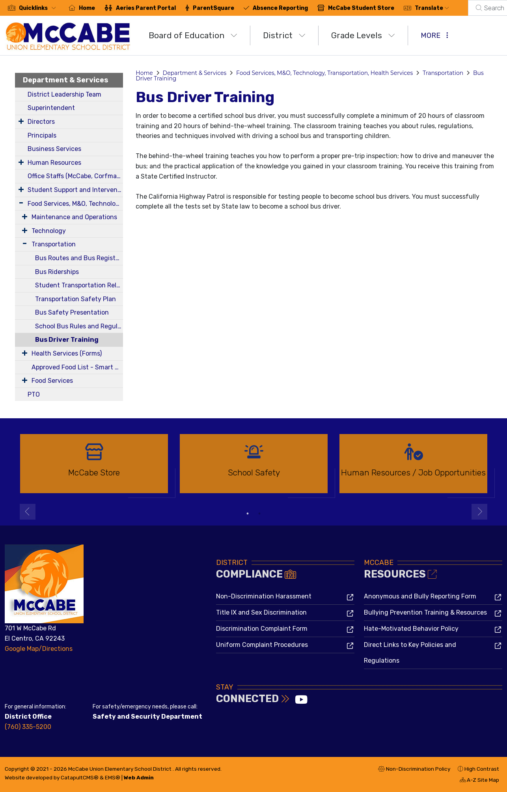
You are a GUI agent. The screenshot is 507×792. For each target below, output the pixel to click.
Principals (42, 135)
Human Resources (54, 162)
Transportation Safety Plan (75, 299)
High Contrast (481, 769)
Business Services (54, 149)
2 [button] (259, 514)
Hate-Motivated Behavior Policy (411, 628)
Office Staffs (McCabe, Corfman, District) (75, 176)
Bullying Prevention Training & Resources (425, 612)
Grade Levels (363, 35)
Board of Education (193, 35)
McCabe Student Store (361, 8)
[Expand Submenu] (21, 121)
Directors (41, 121)
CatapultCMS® (80, 777)
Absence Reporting (280, 8)
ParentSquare (213, 8)
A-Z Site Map (479, 781)
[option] (94, 467)
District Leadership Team (64, 94)
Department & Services (65, 80)
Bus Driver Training (67, 339)
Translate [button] (432, 8)
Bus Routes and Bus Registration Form (79, 258)
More (434, 35)
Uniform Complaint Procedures (262, 645)
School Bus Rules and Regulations (79, 326)
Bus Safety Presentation (72, 312)
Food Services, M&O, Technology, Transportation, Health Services (75, 203)
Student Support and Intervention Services (75, 190)
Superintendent (51, 108)
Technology (49, 231)
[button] (39, 8)
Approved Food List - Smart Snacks (77, 367)
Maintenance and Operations (74, 217)
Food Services (52, 380)
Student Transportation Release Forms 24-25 (79, 285)
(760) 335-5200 (28, 727)
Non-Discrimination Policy (414, 770)
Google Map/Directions (39, 648)
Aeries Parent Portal (146, 8)
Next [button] (479, 512)
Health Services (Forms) (67, 353)
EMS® (112, 777)
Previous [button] (27, 512)
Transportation (54, 244)
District (284, 35)
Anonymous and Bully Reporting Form (420, 596)
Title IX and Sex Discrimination (261, 612)
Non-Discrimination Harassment (263, 596)
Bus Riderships (57, 272)
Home (87, 8)
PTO (34, 394)
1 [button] (248, 514)
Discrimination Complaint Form (262, 628)
